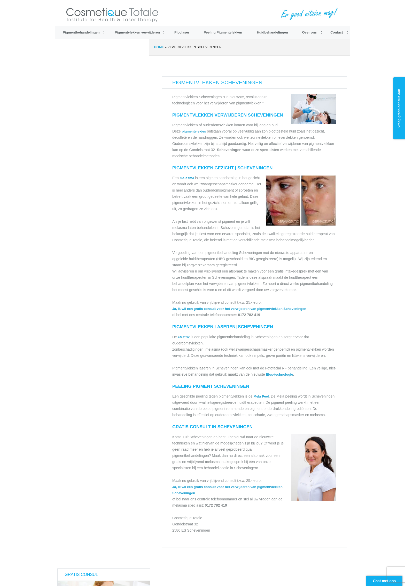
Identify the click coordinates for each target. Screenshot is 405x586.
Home (159, 47)
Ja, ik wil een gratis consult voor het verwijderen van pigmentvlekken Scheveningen (239, 309)
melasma (187, 178)
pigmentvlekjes (194, 131)
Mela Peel (261, 396)
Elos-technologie (279, 374)
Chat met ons (384, 581)
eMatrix (184, 337)
